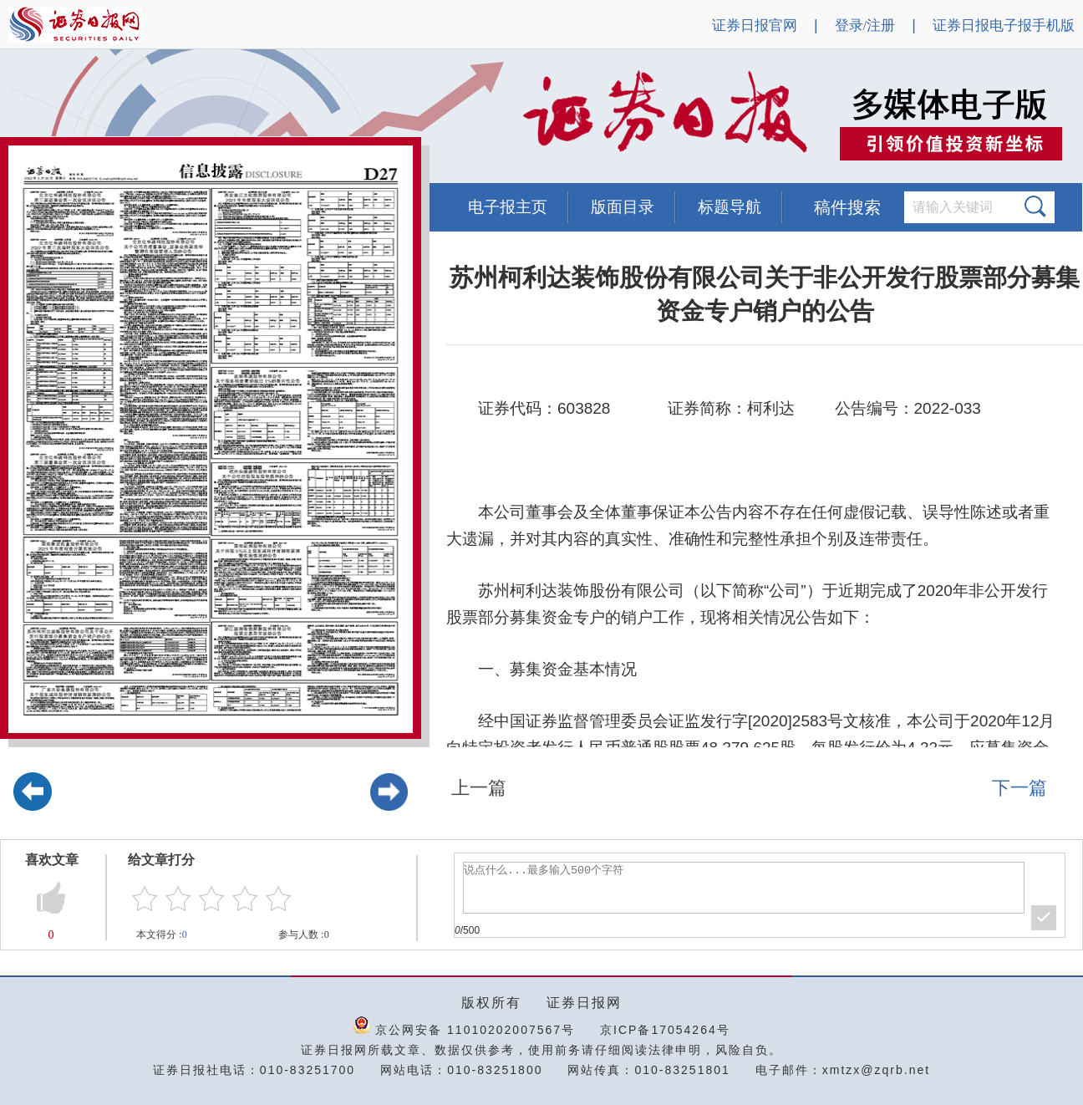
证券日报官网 (754, 25)
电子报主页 (507, 207)
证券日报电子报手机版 (1004, 25)
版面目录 (622, 207)
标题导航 (729, 207)
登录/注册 (865, 25)
